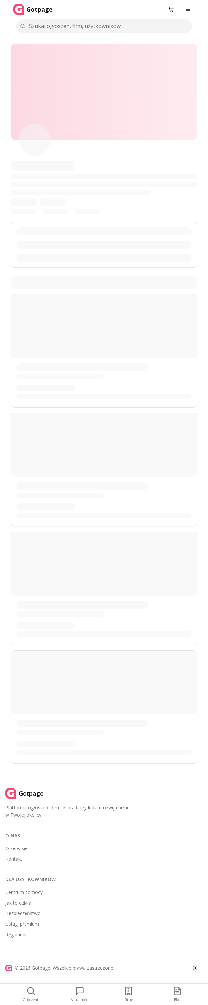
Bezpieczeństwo (23, 913)
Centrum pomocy (24, 892)
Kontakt (13, 859)
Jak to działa (18, 903)
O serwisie (16, 848)
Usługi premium (22, 924)
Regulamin (16, 934)
